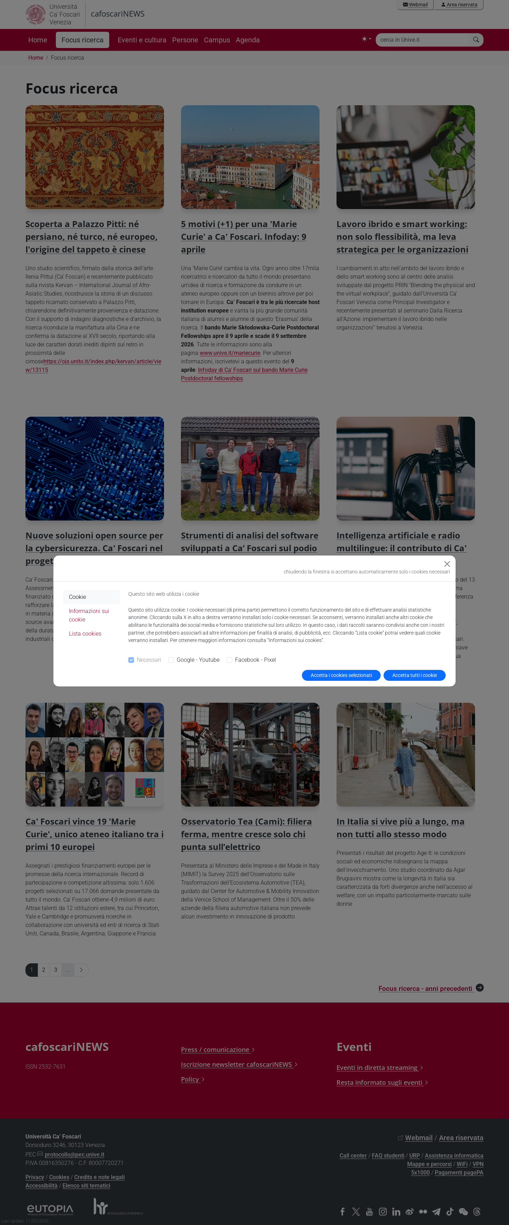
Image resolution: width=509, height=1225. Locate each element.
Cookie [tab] (77, 597)
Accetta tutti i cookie (414, 675)
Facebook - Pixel (255, 659)
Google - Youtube (198, 659)
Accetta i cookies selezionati (341, 675)
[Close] (447, 564)
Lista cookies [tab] (85, 633)
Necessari (149, 659)
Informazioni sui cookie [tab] (89, 615)
